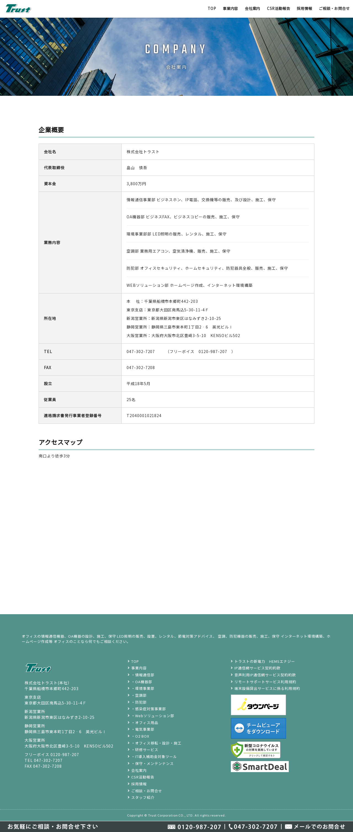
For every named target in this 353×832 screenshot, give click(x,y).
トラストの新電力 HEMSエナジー (264, 661)
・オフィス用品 (144, 722)
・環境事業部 (142, 688)
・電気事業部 (142, 729)
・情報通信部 (142, 674)
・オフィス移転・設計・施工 (156, 743)
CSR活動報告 (273, 8)
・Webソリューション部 (152, 715)
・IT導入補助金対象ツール (154, 756)
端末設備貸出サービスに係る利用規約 (267, 688)
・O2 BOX (140, 736)
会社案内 (246, 8)
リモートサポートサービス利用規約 (265, 681)
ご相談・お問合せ (333, 8)
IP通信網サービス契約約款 (257, 668)
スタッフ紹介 (142, 797)
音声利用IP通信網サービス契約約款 (265, 674)
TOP (203, 8)
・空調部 (139, 695)
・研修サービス (144, 749)
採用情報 (301, 8)
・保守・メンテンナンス (152, 763)
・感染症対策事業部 (148, 708)
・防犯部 (139, 702)
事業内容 (222, 8)
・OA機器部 (141, 681)
